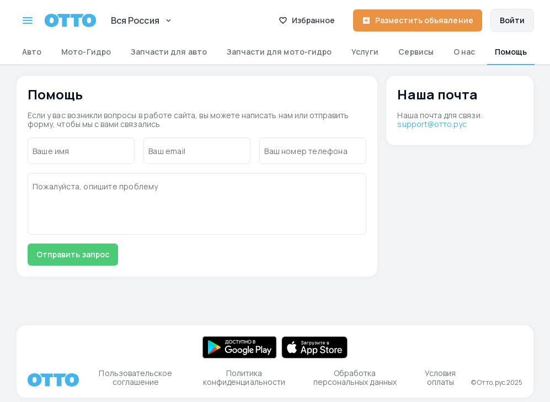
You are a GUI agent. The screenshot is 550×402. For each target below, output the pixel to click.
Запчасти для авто (169, 51)
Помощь (511, 51)
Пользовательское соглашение (135, 377)
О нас (464, 51)
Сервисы (415, 51)
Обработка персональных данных (355, 377)
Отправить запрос (72, 254)
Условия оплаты (440, 377)
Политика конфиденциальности (244, 377)
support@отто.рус (432, 124)
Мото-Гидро (86, 51)
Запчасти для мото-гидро (279, 51)
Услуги (364, 51)
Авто (31, 51)
